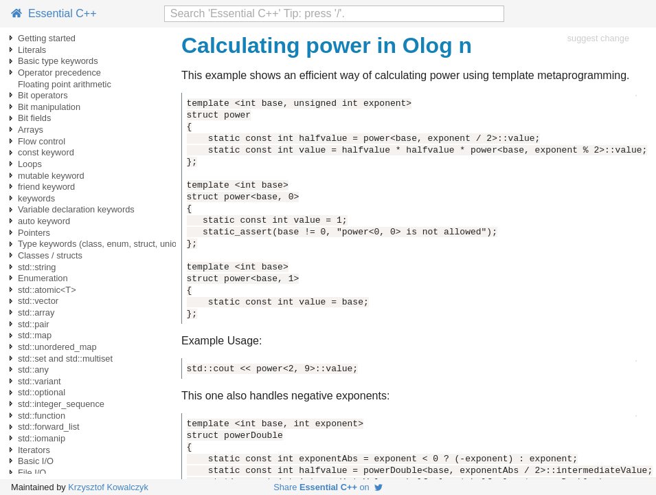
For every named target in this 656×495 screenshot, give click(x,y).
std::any (33, 369)
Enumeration (43, 278)
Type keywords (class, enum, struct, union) (101, 244)
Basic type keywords (58, 61)
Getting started (47, 38)
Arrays (30, 129)
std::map (35, 335)
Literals (32, 50)
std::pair (33, 324)
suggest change (598, 38)
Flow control (41, 141)
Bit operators (43, 95)
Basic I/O (36, 461)
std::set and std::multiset (65, 358)
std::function (41, 415)
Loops (30, 164)
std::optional (41, 392)
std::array (36, 312)
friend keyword (46, 187)
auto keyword (44, 221)
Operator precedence (59, 72)
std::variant (39, 381)
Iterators (34, 450)
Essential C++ (54, 13)
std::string (37, 267)
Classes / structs (50, 255)
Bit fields (34, 118)
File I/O (32, 473)
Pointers (34, 233)
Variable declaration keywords (76, 209)
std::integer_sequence (61, 404)
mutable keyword (51, 175)
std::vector (38, 301)
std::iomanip (41, 438)
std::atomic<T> (47, 290)
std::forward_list (49, 426)
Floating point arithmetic (64, 84)
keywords (36, 198)
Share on (328, 487)
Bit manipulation (49, 107)
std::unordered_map (57, 347)
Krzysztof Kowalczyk (108, 487)
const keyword (46, 152)
